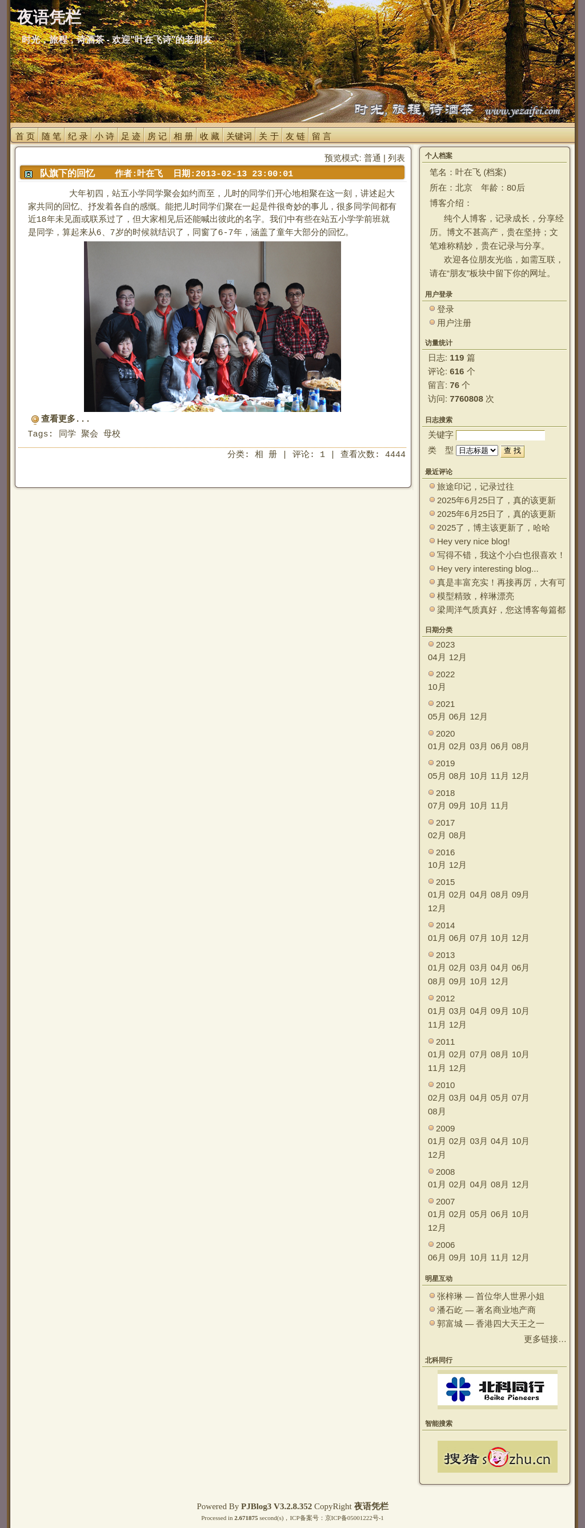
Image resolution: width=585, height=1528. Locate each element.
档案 (494, 172)
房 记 (157, 136)
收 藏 (209, 136)
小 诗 (104, 136)
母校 (112, 434)
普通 (372, 158)
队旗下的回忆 (67, 173)
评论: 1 (308, 455)
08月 (521, 746)
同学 (67, 434)
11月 (500, 776)
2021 (445, 704)
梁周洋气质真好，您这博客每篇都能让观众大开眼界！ (501, 610)
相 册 (183, 136)
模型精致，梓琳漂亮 (475, 596)
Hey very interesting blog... (488, 568)
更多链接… (545, 1339)
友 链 (295, 136)
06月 (458, 716)
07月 (437, 805)
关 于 (268, 136)
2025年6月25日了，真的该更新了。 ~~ (496, 500)
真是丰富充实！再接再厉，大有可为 (501, 582)
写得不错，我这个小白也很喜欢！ (501, 555)
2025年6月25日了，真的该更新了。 (496, 514)
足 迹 (131, 136)
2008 (445, 1172)
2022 (445, 674)
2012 (445, 998)
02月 (458, 746)
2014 (445, 925)
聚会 (89, 434)
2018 (445, 793)
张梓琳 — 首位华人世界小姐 (490, 1296)
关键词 (239, 136)
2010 (445, 1085)
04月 (437, 657)
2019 (445, 763)
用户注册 (454, 323)
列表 (396, 158)
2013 (445, 955)
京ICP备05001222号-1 (354, 1517)
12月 (458, 657)
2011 (445, 1041)
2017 (445, 822)
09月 (458, 805)
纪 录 (77, 136)
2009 (445, 1128)
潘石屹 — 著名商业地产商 (486, 1310)
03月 (479, 746)
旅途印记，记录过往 (475, 486)
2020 (445, 733)
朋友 (458, 273)
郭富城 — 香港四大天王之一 (490, 1323)
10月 (437, 687)
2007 (445, 1201)
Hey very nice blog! (473, 541)
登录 (445, 309)
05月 (437, 716)
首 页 (25, 136)
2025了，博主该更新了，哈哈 (493, 527)
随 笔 (51, 136)
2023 (445, 644)
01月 (437, 746)
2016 (445, 852)
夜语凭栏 (371, 1506)
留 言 (321, 136)
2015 (445, 882)
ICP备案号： (307, 1517)
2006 (445, 1245)
